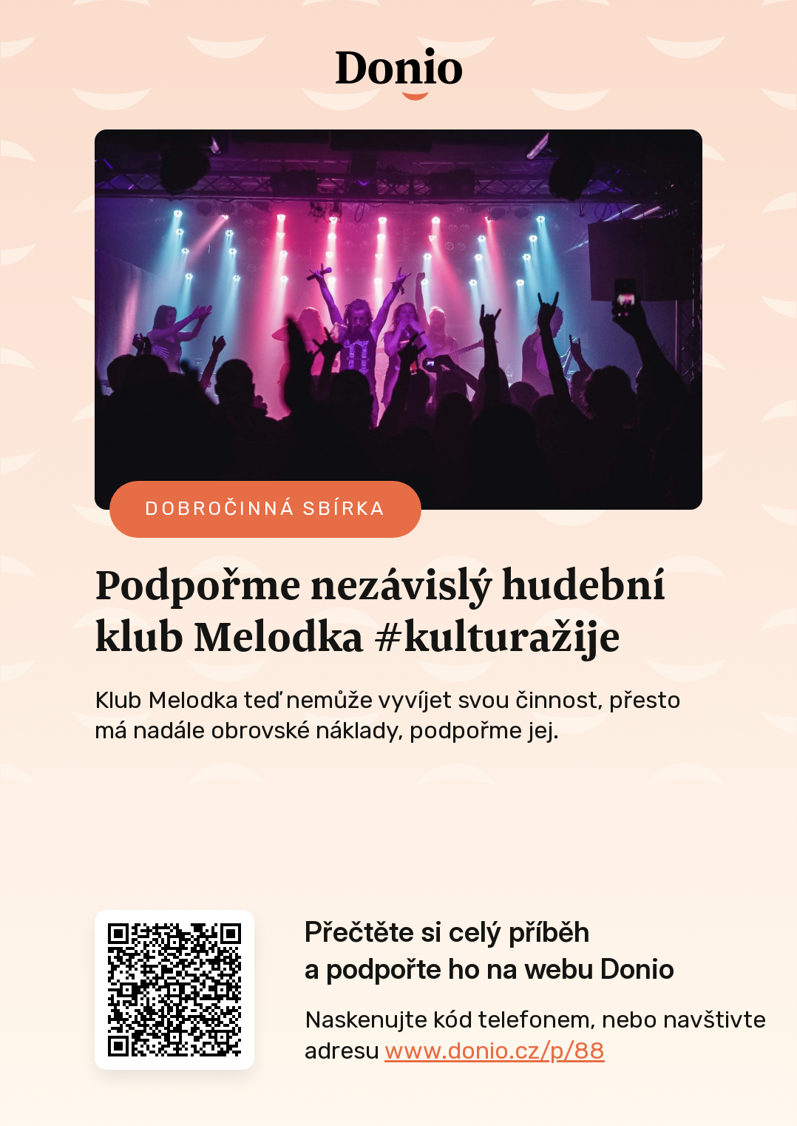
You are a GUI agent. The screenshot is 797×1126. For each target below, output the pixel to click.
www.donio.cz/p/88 (494, 1050)
